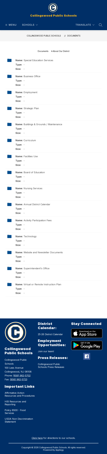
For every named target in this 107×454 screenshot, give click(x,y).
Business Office (32, 76)
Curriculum (30, 140)
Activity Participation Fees (38, 220)
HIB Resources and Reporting (15, 403)
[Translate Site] (85, 25)
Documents (73, 35)
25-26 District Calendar (50, 334)
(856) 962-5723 (18, 379)
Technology (30, 236)
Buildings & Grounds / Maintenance (43, 124)
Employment (30, 92)
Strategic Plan (31, 108)
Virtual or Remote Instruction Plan (42, 284)
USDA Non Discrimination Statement (19, 420)
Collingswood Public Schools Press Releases (51, 365)
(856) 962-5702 (22, 375)
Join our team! (46, 351)
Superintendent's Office (36, 268)
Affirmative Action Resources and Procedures (20, 394)
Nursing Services (33, 188)
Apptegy (60, 450)
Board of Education (34, 172)
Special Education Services (38, 60)
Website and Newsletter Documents (43, 252)
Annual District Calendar (37, 204)
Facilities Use (31, 156)
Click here (37, 438)
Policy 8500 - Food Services (15, 411)
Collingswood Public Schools (44, 35)
